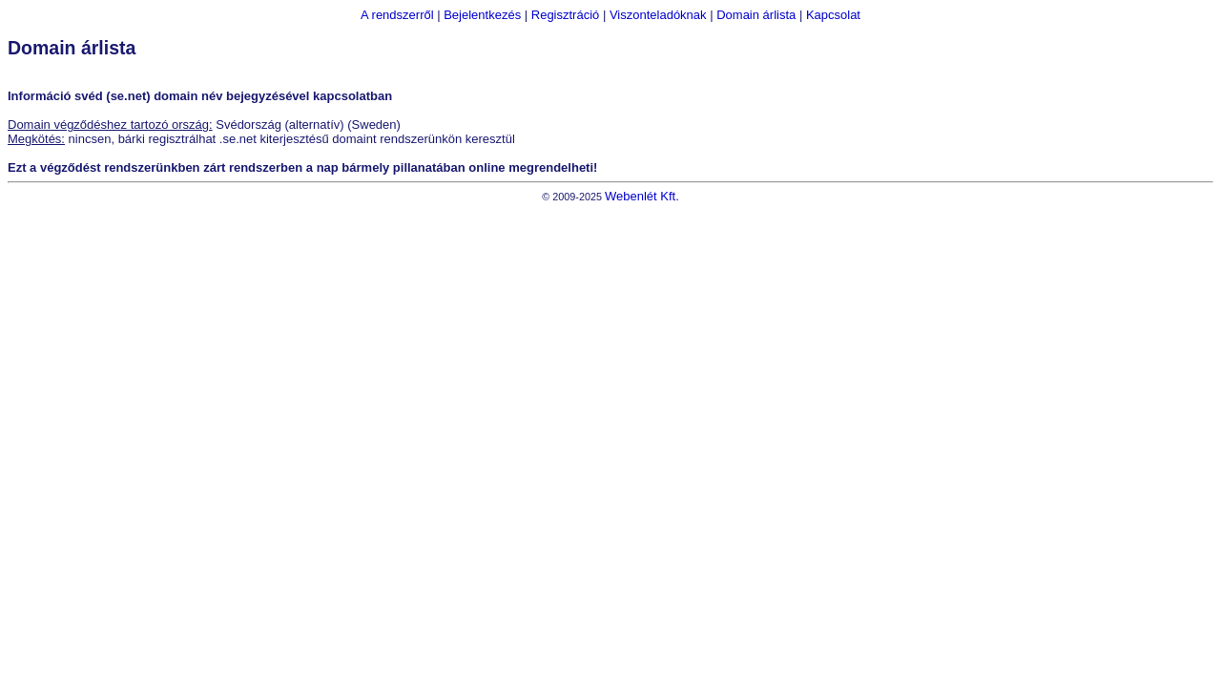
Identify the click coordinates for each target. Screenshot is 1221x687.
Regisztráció (565, 15)
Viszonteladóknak (658, 15)
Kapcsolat (833, 15)
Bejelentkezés (482, 15)
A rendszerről (397, 15)
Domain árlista (756, 15)
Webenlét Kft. (642, 196)
